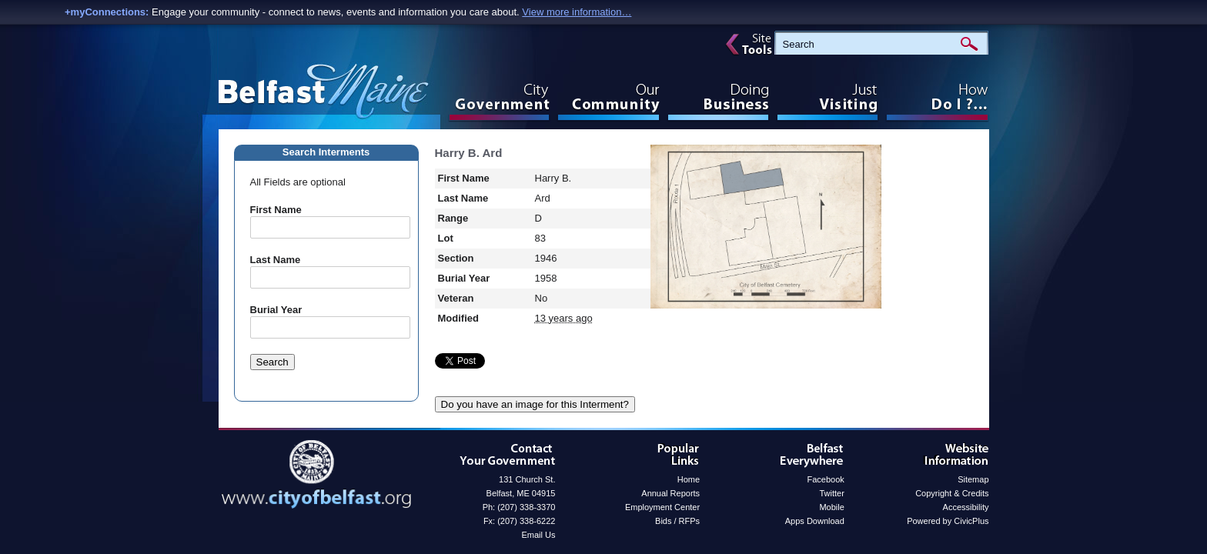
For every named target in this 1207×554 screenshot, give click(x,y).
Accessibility (966, 507)
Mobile (831, 507)
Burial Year (276, 309)
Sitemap (973, 479)
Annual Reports (670, 493)
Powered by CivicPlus (947, 521)
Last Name (275, 259)
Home (688, 479)
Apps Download (814, 521)
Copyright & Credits (951, 493)
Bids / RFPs (677, 521)
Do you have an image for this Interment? (535, 404)
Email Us (538, 534)
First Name (276, 209)
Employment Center (662, 507)
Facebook (825, 479)
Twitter (831, 493)
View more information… (576, 12)
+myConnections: (107, 12)
